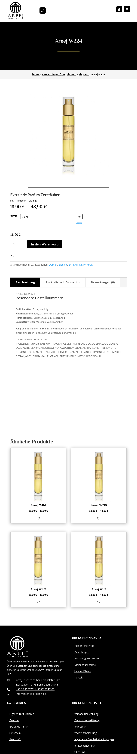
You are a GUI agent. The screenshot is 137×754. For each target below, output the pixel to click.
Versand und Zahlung (86, 714)
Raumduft (15, 739)
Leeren (79, 222)
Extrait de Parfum (19, 726)
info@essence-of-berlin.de (31, 693)
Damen (71, 74)
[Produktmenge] (16, 244)
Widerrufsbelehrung (85, 733)
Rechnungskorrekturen (87, 658)
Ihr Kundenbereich (84, 745)
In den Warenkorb (45, 244)
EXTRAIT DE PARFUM (53, 74)
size (13, 216)
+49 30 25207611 (26, 689)
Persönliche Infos (84, 645)
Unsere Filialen (82, 671)
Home (35, 74)
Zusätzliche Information (63, 282)
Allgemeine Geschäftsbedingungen (94, 739)
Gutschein (15, 733)
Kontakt (78, 677)
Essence (14, 720)
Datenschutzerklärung (86, 720)
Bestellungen (81, 652)
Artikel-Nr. (22, 293)
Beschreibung (25, 282)
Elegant (84, 74)
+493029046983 (45, 689)
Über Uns (79, 752)
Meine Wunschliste (85, 664)
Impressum (80, 726)
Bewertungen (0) (103, 282)
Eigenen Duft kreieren (21, 714)
